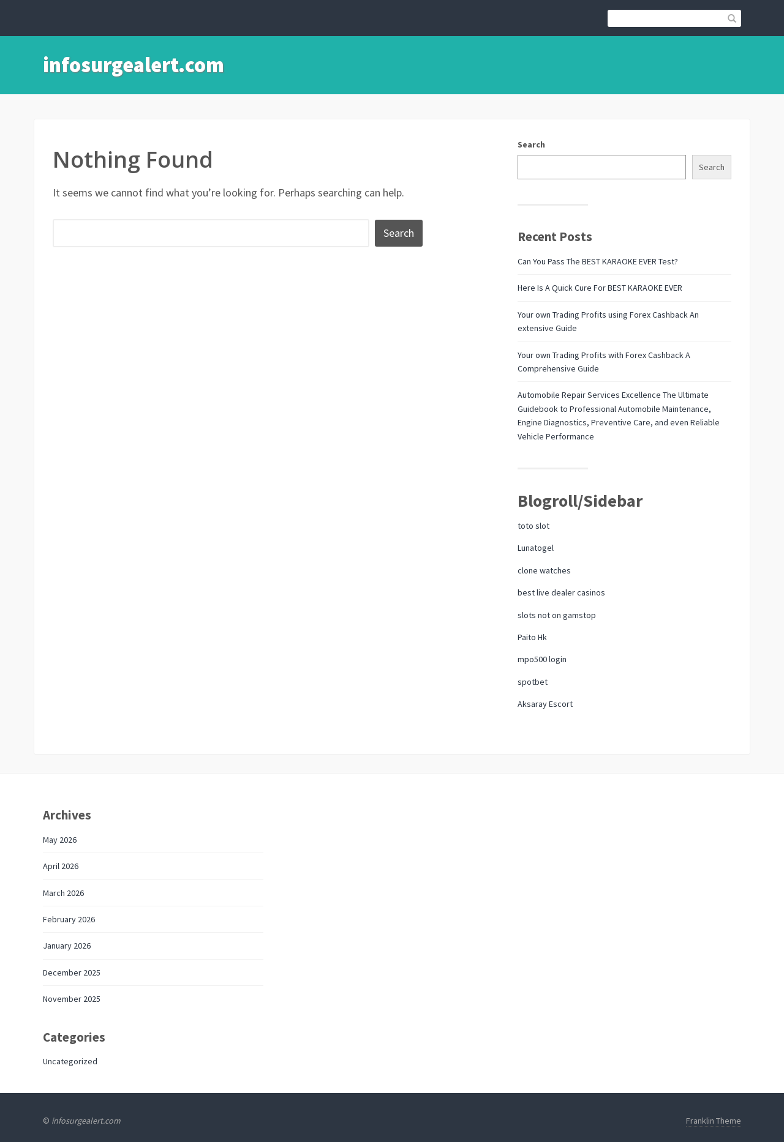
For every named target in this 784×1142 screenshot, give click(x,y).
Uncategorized (70, 1061)
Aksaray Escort (545, 703)
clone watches (544, 570)
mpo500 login (542, 659)
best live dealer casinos (561, 592)
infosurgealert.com (133, 65)
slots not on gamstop (557, 615)
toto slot (533, 525)
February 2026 (69, 919)
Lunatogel (536, 547)
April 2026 (60, 865)
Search (531, 144)
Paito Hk (532, 637)
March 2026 (63, 892)
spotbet (533, 681)
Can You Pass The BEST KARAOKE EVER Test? (598, 261)
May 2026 (60, 839)
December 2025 (71, 972)
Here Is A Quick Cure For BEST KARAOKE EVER (600, 287)
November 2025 (71, 998)
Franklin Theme (713, 1120)
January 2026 (67, 945)
